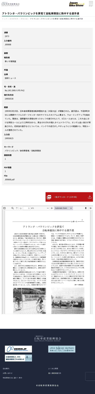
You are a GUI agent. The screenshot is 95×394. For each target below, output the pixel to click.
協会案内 (6, 368)
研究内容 (24, 19)
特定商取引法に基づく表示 (12, 378)
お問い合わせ (7, 373)
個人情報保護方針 (54, 373)
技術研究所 (14, 19)
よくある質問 (53, 368)
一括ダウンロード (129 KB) (65, 197)
